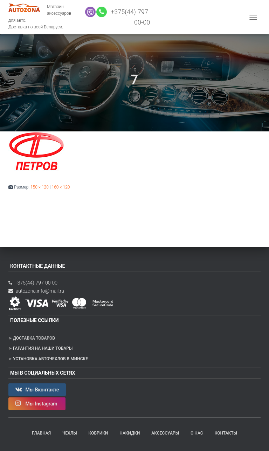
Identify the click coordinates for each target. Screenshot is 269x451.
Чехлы (69, 433)
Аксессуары (165, 433)
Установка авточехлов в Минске (50, 358)
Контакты (226, 433)
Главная (41, 433)
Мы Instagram (36, 403)
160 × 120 (60, 187)
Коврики (98, 433)
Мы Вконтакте (37, 389)
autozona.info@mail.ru (36, 291)
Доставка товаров (34, 338)
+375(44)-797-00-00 (32, 283)
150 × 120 (39, 187)
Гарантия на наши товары (43, 348)
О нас (197, 433)
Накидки (129, 433)
